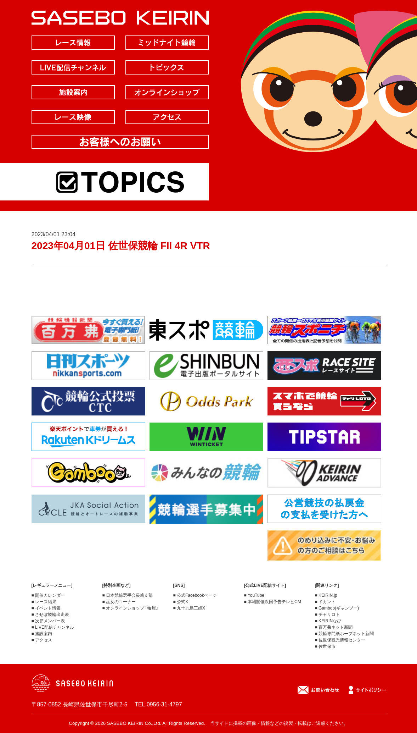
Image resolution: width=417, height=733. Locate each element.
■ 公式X (180, 601)
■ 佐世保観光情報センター (340, 640)
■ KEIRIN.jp (326, 595)
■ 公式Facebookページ (195, 595)
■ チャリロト (327, 614)
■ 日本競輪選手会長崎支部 (127, 595)
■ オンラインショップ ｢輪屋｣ (130, 608)
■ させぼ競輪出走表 (50, 614)
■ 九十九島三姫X (189, 608)
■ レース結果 (44, 601)
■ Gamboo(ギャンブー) (337, 608)
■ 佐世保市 (325, 646)
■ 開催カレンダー (48, 595)
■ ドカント (325, 601)
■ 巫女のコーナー (119, 601)
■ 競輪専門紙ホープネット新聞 (344, 633)
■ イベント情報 (46, 608)
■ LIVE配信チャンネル (53, 627)
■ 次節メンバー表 (48, 620)
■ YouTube (254, 595)
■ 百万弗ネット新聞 (334, 627)
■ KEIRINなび (328, 620)
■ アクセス (42, 640)
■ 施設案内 (42, 633)
